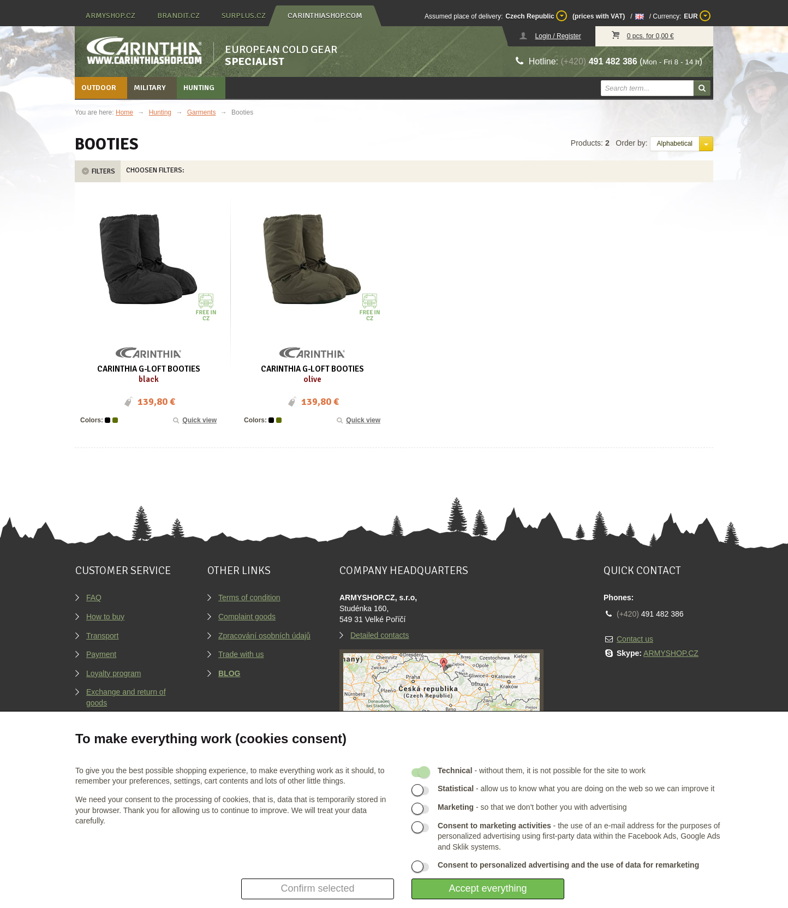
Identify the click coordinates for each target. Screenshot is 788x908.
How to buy (105, 616)
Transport (102, 635)
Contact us (635, 639)
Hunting (198, 87)
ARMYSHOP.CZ (671, 653)
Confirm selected (317, 888)
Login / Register (558, 36)
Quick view (194, 420)
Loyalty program (113, 673)
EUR (697, 15)
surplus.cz (244, 15)
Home (124, 112)
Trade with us (241, 654)
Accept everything (488, 888)
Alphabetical (675, 143)
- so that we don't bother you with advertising (532, 807)
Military (150, 87)
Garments (201, 112)
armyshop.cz (110, 15)
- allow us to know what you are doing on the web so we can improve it (576, 788)
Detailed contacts (379, 635)
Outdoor (98, 87)
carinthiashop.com (325, 15)
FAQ (94, 597)
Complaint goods (247, 616)
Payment (101, 654)
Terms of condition (249, 597)
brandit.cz (178, 15)
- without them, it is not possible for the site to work (542, 770)
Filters (97, 171)
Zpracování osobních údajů (264, 635)
